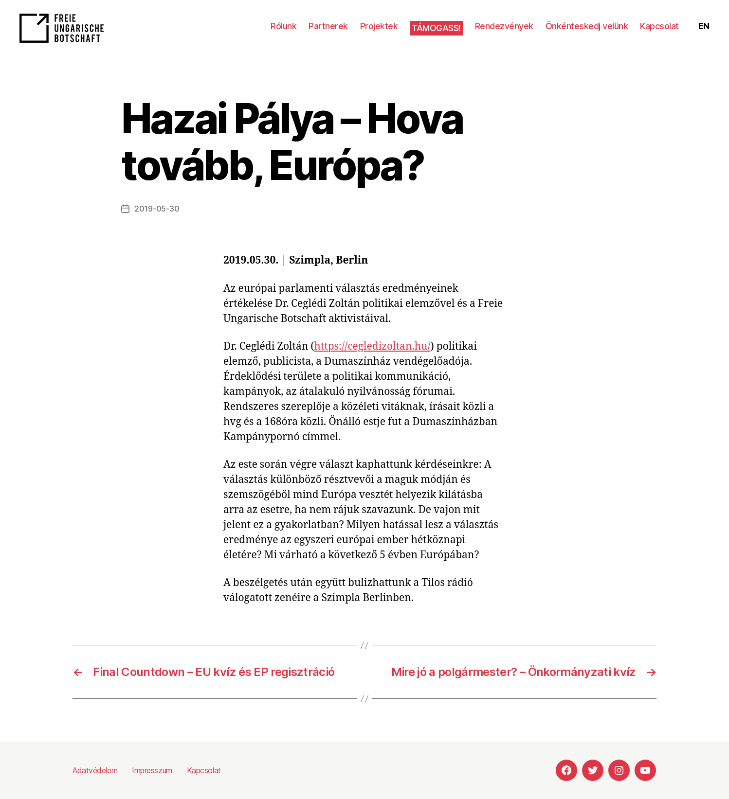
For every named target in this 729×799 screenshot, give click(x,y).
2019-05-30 (156, 208)
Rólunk (283, 26)
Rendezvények (504, 26)
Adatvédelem (95, 770)
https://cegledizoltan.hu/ (372, 346)
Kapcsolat (659, 26)
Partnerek (328, 26)
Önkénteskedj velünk (587, 26)
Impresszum (152, 770)
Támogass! (436, 28)
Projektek (379, 26)
